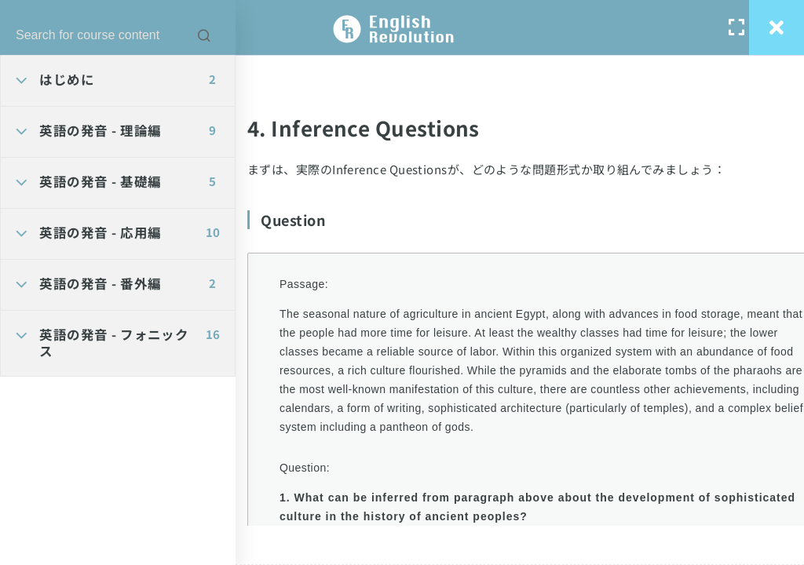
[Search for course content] (204, 35)
